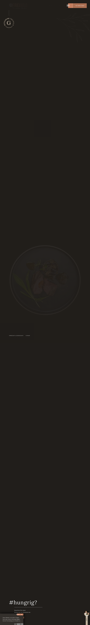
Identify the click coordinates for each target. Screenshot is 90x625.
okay (18, 614)
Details (17, 624)
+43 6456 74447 (79, 5)
